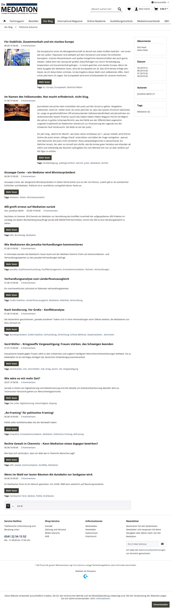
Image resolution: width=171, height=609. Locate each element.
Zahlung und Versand (55, 529)
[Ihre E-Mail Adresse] (142, 544)
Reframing (79, 434)
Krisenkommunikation (73, 269)
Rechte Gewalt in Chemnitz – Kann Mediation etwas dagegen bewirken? (51, 443)
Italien (23, 197)
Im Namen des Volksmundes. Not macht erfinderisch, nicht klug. (46, 96)
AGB (47, 536)
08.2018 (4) (142, 76)
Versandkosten (79, 565)
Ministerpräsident (36, 197)
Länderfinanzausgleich (37, 300)
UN (60, 369)
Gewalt (18, 465)
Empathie (14, 434)
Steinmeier (109, 334)
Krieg (48, 369)
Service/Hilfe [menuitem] (159, 2)
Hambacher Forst (18, 496)
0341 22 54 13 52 (15, 536)
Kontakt (48, 526)
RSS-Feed (141, 47)
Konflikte (43, 465)
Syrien (55, 369)
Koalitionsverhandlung (30, 269)
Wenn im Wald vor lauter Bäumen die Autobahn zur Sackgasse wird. (48, 474)
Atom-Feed (142, 50)
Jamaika (13, 269)
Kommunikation (30, 465)
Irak (42, 369)
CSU (25, 369)
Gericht (79, 163)
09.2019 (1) (142, 68)
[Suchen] (119, 9)
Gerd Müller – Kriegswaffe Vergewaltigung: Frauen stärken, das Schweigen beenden (58, 344)
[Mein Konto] (143, 9)
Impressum (91, 536)
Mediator (14, 197)
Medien (31, 496)
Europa (49, 87)
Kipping (53, 403)
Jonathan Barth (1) (146, 93)
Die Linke (14, 403)
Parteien (89, 269)
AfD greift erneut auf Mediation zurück (29, 206)
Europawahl (60, 87)
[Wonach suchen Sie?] (106, 9)
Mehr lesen (44, 82)
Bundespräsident (18, 334)
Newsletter (91, 529)
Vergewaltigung (70, 369)
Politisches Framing (63, 434)
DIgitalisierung (27, 403)
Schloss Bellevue (78, 334)
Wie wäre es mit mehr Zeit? (22, 378)
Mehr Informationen (100, 598)
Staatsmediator (95, 334)
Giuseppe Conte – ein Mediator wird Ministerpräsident (39, 172)
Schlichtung (63, 334)
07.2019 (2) (142, 73)
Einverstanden (161, 604)
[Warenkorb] (161, 9)
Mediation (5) (143, 111)
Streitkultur (48, 496)
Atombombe (16, 369)
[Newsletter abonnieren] (162, 544)
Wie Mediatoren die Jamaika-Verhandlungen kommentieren (43, 244)
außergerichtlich (67, 163)
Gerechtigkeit (41, 403)
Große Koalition (17, 300)
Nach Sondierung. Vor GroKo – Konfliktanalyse (34, 309)
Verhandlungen (101, 269)
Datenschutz (92, 533)
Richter (105, 163)
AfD (11, 235)
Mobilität (64, 300)
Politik (39, 496)
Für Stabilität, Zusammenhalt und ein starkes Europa (39, 41)
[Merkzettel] (129, 9)
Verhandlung (76, 300)
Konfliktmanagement (52, 269)
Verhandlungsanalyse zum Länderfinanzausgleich (36, 279)
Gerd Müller (34, 369)
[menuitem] (106, 9)
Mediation (95, 163)
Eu (44, 87)
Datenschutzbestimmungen (152, 550)
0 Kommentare (28, 45)
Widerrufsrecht (52, 533)
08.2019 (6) (142, 70)
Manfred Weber (74, 87)
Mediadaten (91, 526)
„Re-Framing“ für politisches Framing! (28, 412)
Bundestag (20, 235)
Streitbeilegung (50, 163)
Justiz (86, 163)
